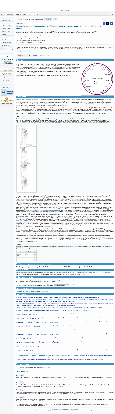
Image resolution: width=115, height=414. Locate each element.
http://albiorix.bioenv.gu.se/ (23, 285)
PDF (105, 19)
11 (67, 216)
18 (45, 238)
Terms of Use (90, 410)
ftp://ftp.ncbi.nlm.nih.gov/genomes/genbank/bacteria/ (46, 210)
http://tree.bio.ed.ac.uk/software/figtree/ (35, 353)
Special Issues (5, 45)
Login (29, 14)
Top (7, 56)
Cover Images (5, 39)
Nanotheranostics (7, 83)
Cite (55, 19)
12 (17, 218)
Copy (19, 51)
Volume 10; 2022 (6, 31)
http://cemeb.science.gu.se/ (61, 284)
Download (34, 55)
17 (111, 246)
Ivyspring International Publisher (61, 409)
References (7, 65)
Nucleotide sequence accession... (7, 60)
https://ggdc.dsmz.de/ (22, 220)
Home (2, 14)
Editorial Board (6, 37)
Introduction (7, 58)
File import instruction (44, 55)
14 (63, 219)
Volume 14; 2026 (6, 20)
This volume (48, 19)
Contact (36, 14)
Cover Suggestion (6, 42)
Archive (4, 34)
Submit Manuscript (21, 14)
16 (53, 122)
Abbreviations (7, 62)
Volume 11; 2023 (6, 28)
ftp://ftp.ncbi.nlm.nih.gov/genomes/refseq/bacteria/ (38, 209)
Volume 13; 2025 (6, 23)
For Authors (10, 14)
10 (27, 216)
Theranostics (7, 77)
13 (67, 218)
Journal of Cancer (7, 80)
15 (57, 220)
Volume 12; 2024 (6, 25)
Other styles (27, 51)
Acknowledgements (7, 63)
